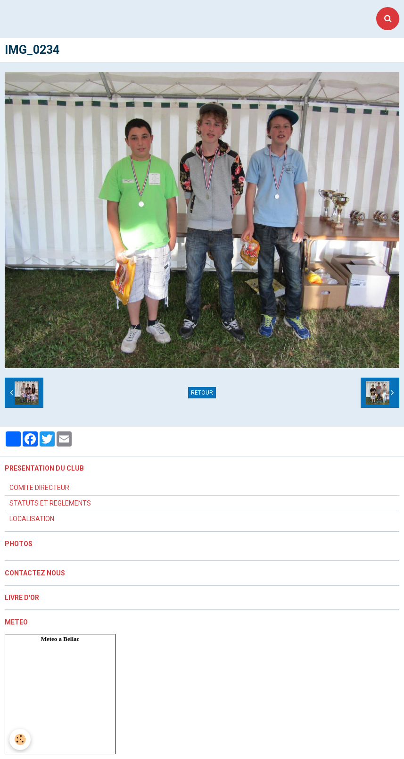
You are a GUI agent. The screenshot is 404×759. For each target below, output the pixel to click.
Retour (202, 392)
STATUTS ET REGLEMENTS (50, 503)
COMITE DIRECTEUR (39, 487)
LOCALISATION (31, 519)
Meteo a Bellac (60, 638)
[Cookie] (20, 739)
